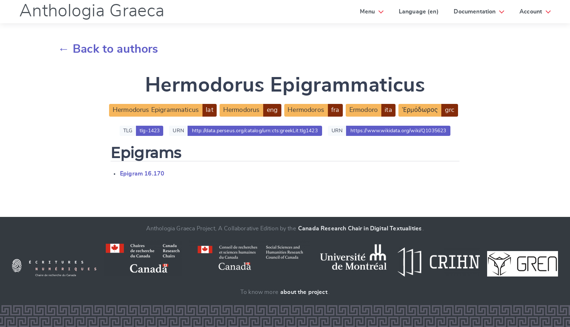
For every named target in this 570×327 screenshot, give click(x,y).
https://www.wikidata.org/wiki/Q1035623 (398, 130)
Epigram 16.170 (142, 174)
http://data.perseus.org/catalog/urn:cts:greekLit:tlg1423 (255, 130)
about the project (304, 292)
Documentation (474, 12)
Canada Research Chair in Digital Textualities (360, 228)
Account (530, 12)
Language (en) (419, 12)
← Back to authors (108, 49)
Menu (367, 12)
